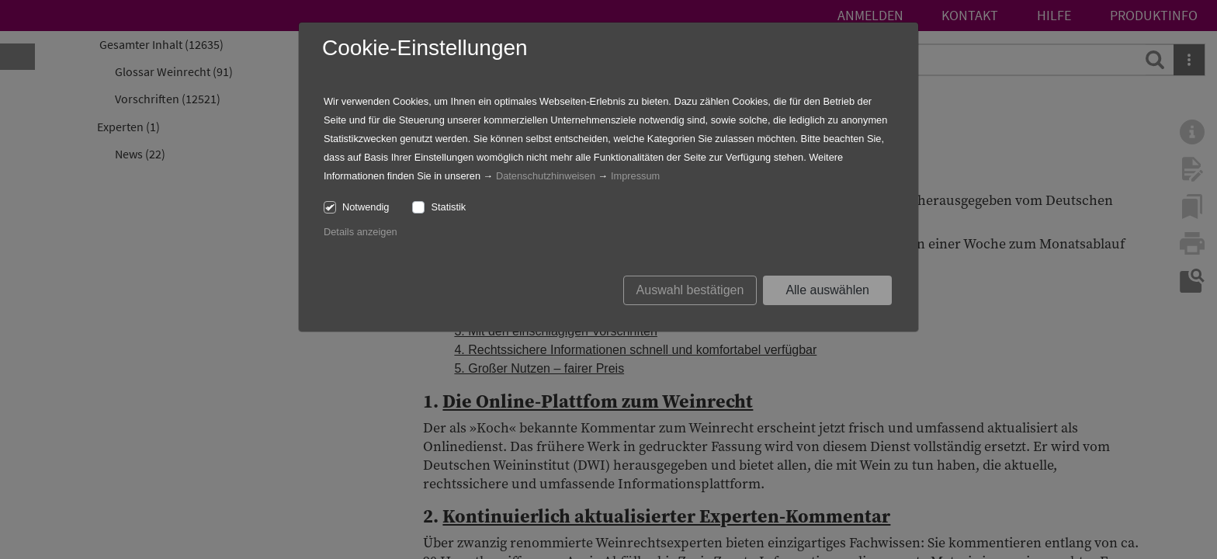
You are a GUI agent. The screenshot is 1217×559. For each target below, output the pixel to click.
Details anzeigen (360, 232)
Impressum (635, 176)
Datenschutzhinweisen (545, 176)
